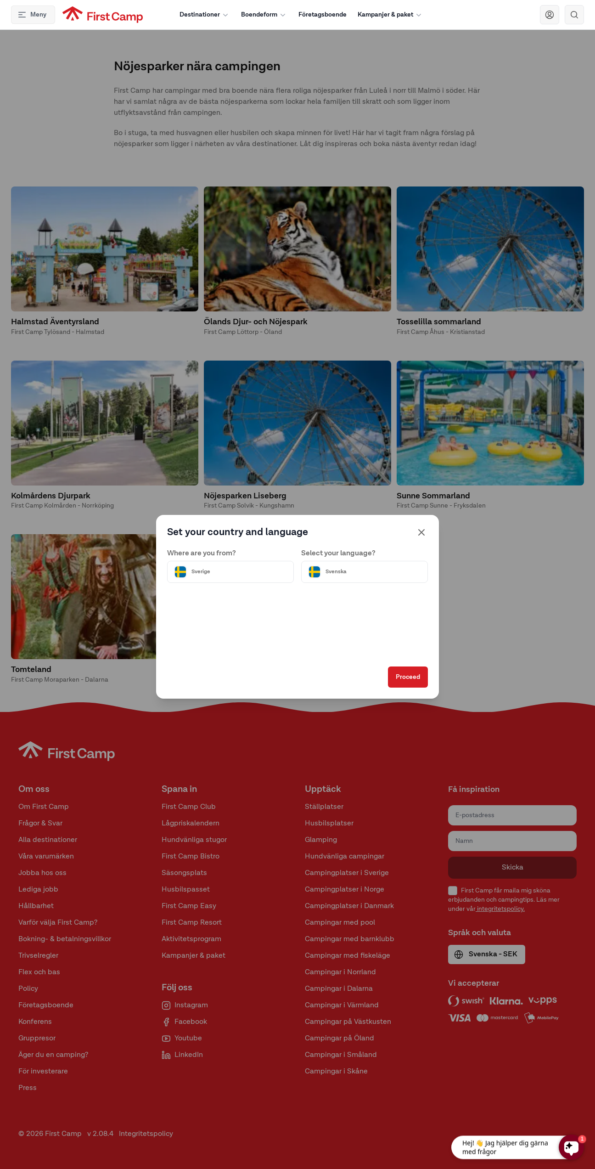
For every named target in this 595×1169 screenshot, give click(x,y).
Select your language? (338, 553)
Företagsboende (322, 14)
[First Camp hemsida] (102, 14)
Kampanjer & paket (390, 14)
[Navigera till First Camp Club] (549, 14)
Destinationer (205, 14)
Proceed (408, 677)
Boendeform (264, 14)
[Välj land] (230, 572)
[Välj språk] (364, 572)
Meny (31, 14)
